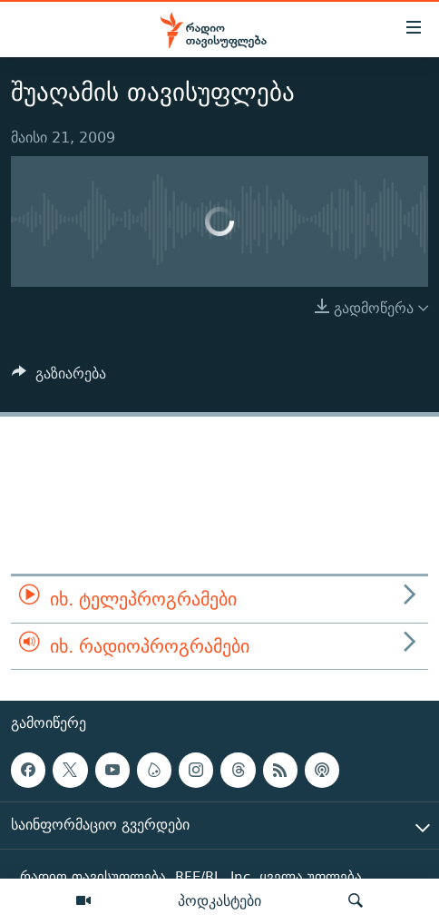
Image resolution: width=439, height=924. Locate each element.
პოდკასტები (219, 900)
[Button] (59, 378)
